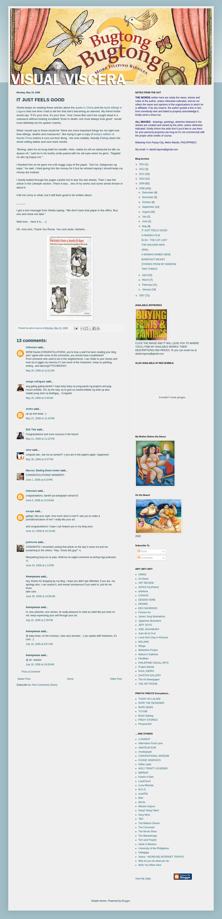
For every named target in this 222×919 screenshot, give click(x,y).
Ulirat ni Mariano (147, 844)
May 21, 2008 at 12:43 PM (40, 418)
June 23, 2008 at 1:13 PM (40, 565)
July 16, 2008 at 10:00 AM (40, 664)
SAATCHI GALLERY (149, 675)
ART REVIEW (146, 583)
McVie (141, 802)
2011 (142, 174)
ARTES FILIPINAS (148, 587)
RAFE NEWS (145, 707)
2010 (142, 178)
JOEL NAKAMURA (148, 629)
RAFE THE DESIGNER (151, 703)
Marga (141, 646)
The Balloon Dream (149, 823)
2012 (142, 169)
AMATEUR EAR (147, 747)
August (146, 211)
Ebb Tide (31, 429)
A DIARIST (144, 739)
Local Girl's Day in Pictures (153, 637)
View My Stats (143, 878)
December (148, 192)
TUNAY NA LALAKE (149, 698)
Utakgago (143, 852)
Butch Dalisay (145, 715)
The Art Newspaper (149, 679)
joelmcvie (31, 542)
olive (28, 449)
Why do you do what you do (153, 860)
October (147, 202)
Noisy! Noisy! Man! (148, 810)
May (144, 226)
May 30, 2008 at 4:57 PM (39, 459)
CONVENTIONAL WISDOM (153, 755)
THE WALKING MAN (153, 244)
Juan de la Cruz (147, 633)
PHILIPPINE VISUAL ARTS (153, 662)
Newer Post (24, 678)
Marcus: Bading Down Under (43, 470)
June (145, 221)
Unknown (31, 347)
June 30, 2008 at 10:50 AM (40, 596)
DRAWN (143, 604)
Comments (145, 557)
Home (70, 678)
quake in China (84, 107)
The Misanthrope (147, 835)
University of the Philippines (153, 848)
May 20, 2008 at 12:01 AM (40, 370)
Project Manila (146, 667)
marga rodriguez (35, 381)
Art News (143, 578)
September (148, 207)
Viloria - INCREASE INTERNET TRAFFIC (161, 856)
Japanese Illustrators (149, 620)
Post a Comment (31, 671)
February (147, 284)
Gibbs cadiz (144, 764)
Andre (29, 409)
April (145, 275)
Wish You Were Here (149, 865)
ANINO (142, 574)
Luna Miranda (145, 785)
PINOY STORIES (148, 719)
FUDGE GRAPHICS (149, 760)
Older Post (116, 678)
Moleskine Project (148, 650)
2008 (142, 188)
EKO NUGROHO (147, 608)
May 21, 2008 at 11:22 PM (40, 438)
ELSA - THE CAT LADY (154, 240)
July (144, 216)
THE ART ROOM (147, 683)
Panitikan (143, 658)
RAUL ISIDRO (146, 671)
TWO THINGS (149, 268)
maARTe (143, 793)
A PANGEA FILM (150, 235)
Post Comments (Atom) (44, 684)
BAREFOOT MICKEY (153, 259)
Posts (142, 551)
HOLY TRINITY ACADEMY (153, 768)
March (146, 279)
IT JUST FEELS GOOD (154, 230)
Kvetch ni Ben (146, 776)
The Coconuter (146, 827)
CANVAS (143, 595)
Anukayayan (145, 751)
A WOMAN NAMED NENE (156, 254)
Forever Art (144, 612)
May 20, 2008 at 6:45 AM (39, 398)
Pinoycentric (145, 724)
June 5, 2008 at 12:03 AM (40, 500)
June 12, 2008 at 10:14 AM (40, 531)
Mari (140, 797)
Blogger (126, 900)
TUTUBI (142, 711)
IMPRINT (143, 772)
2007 (142, 295)
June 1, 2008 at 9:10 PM (39, 479)
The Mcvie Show (147, 831)
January (147, 289)
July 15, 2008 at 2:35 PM (39, 620)
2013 (142, 164)
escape (30, 511)
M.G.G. (142, 789)
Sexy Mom (144, 814)
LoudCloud (144, 781)
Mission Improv (146, 806)
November (148, 197)
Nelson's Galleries (148, 654)
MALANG (143, 641)
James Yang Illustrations (151, 616)
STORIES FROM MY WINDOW (158, 264)
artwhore (143, 591)
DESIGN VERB (146, 599)
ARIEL (145, 249)
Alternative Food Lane (150, 743)
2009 (142, 183)
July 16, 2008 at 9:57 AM (39, 644)
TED (140, 818)
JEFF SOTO (145, 625)
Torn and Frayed (147, 839)
